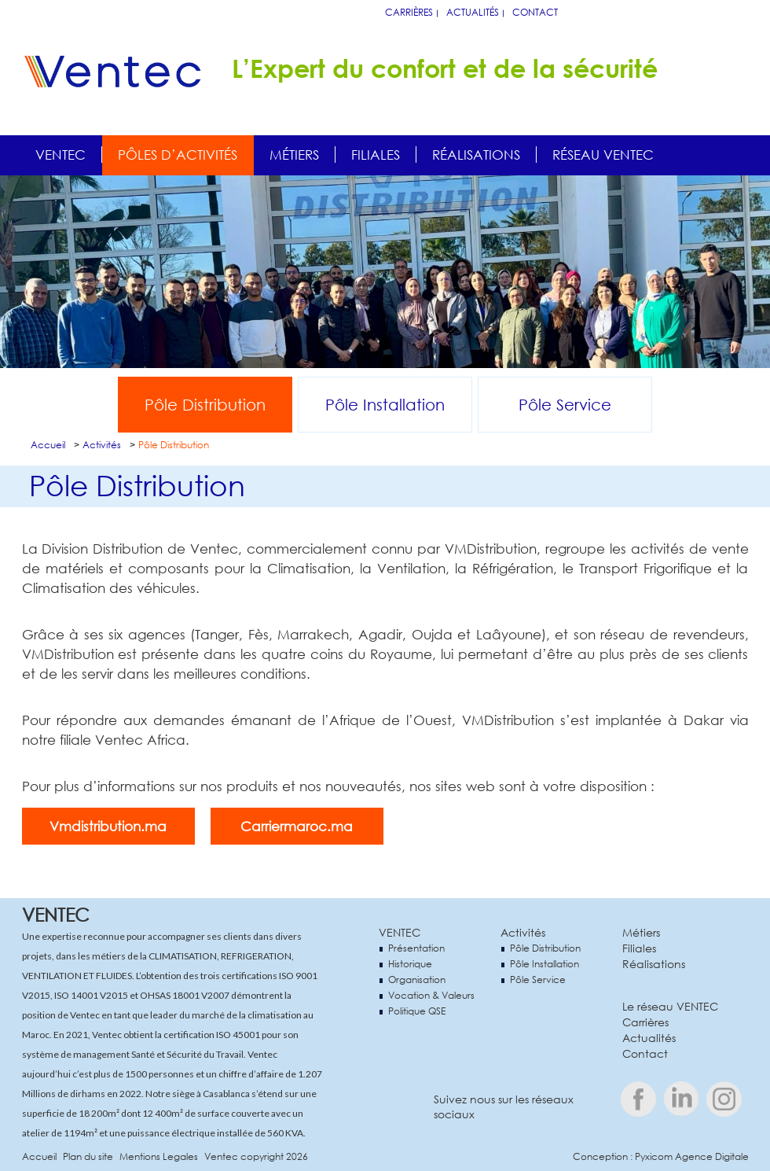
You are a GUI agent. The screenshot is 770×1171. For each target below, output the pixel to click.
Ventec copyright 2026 (256, 1156)
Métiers (294, 154)
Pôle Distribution (205, 405)
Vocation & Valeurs (431, 995)
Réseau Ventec (603, 154)
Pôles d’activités (177, 154)
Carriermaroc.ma (296, 826)
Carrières (409, 12)
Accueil (48, 444)
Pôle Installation (385, 405)
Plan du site (88, 1156)
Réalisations (476, 154)
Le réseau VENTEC (670, 1006)
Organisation (417, 979)
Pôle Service (565, 405)
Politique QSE (417, 1011)
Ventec (60, 154)
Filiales (375, 154)
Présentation (416, 948)
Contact (535, 12)
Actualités (472, 12)
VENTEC (399, 932)
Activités (101, 444)
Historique (410, 963)
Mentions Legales (158, 1156)
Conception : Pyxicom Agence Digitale (661, 1156)
